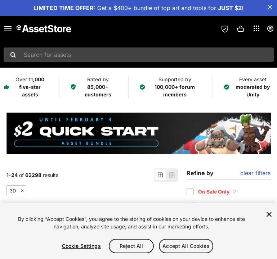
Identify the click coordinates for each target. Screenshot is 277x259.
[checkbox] (190, 191)
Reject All (131, 246)
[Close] (269, 214)
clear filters (255, 173)
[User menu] (270, 28)
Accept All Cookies (186, 246)
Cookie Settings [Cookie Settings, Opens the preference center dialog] (81, 246)
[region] (138, 231)
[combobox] (139, 54)
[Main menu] (8, 29)
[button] (240, 28)
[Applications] (256, 28)
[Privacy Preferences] (224, 28)
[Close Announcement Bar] (269, 7)
